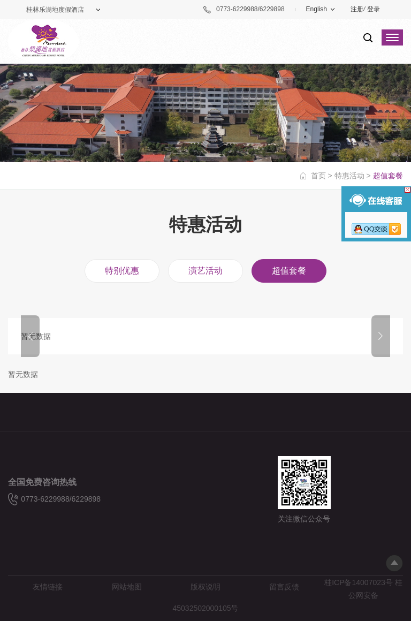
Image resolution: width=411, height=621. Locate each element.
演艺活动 (205, 270)
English (316, 9)
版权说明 (205, 586)
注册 (357, 9)
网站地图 (127, 586)
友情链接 (48, 586)
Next (380, 336)
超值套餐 (289, 270)
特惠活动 (349, 175)
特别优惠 (122, 270)
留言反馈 (284, 586)
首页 (318, 175)
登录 (373, 9)
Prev (30, 336)
